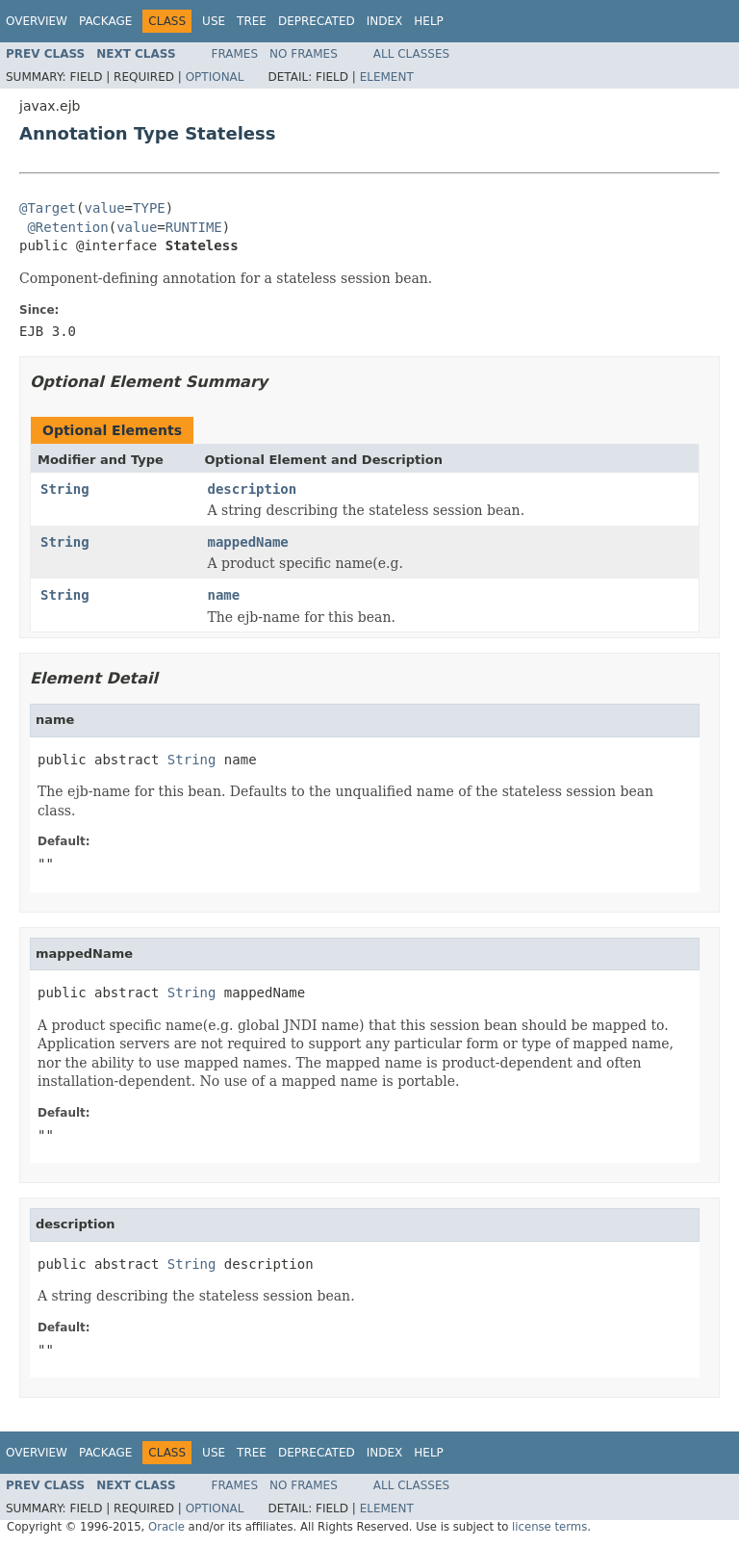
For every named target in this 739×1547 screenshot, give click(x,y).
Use (213, 21)
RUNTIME (194, 227)
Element (387, 77)
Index (385, 21)
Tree (252, 21)
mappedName (248, 542)
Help (429, 21)
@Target (47, 208)
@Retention (67, 227)
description (252, 489)
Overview (36, 21)
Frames (235, 54)
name (224, 595)
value (104, 208)
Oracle (166, 1527)
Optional (215, 77)
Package (105, 21)
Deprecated (316, 21)
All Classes (411, 54)
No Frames (303, 54)
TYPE (149, 208)
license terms (549, 1527)
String (64, 489)
